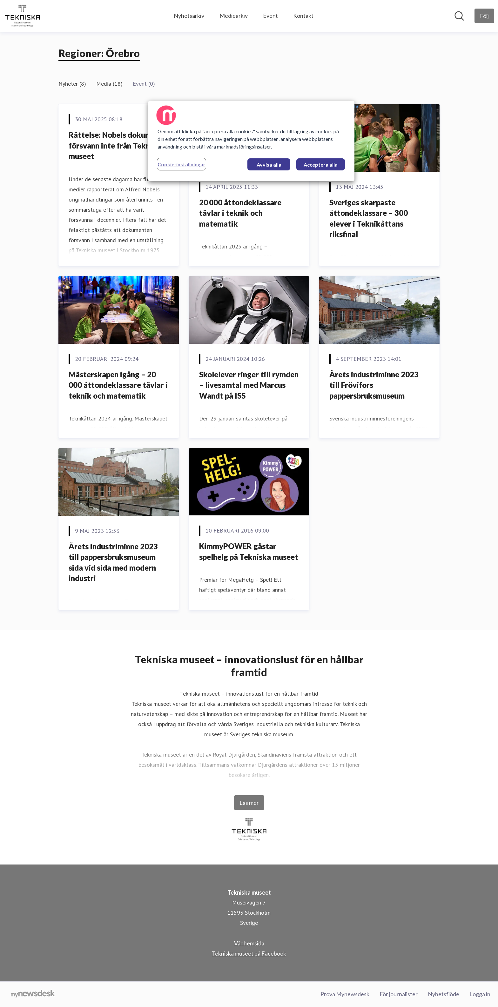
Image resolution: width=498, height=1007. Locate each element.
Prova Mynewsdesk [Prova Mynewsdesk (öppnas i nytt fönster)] (344, 993)
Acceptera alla (321, 165)
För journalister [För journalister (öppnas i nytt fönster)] (399, 993)
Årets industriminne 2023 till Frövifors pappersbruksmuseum (374, 385)
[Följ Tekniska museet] (484, 16)
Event (270, 15)
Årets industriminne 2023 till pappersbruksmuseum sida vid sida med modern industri (113, 562)
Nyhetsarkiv (189, 15)
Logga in (479, 993)
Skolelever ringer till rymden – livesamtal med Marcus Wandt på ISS (249, 385)
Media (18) (109, 83)
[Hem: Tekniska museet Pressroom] (22, 16)
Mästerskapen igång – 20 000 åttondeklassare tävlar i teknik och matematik (118, 385)
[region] (251, 141)
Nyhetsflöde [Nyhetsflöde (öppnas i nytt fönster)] (443, 993)
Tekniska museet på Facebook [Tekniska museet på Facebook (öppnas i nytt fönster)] (249, 953)
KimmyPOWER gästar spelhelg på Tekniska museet (248, 551)
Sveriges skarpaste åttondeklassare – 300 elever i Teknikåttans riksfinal (368, 218)
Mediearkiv (233, 15)
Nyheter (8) (72, 83)
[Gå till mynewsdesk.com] (33, 994)
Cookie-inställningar (181, 164)
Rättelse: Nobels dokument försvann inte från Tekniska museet (116, 145)
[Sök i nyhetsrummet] (459, 16)
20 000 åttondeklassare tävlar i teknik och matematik (240, 213)
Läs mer (249, 802)
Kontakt (303, 15)
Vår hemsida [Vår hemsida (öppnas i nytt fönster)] (249, 943)
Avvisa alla (269, 165)
